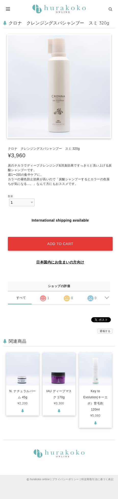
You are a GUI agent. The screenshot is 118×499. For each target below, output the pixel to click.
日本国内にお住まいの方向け (60, 262)
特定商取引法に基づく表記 (97, 479)
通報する (105, 331)
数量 (10, 196)
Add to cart (60, 244)
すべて (21, 297)
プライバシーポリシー (65, 479)
